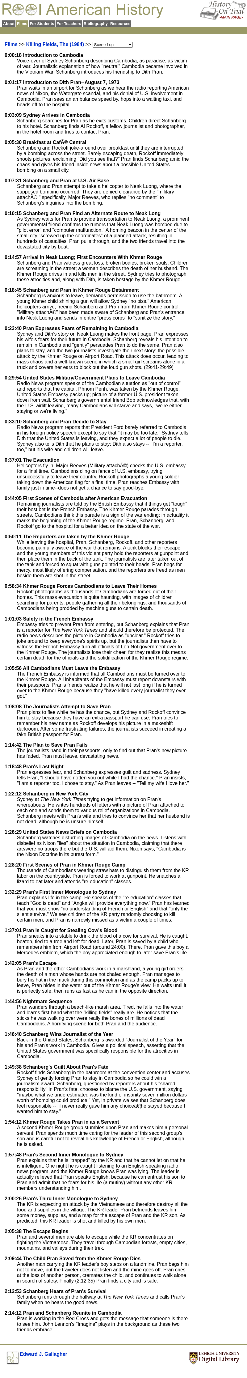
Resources (120, 23)
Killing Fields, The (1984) (55, 44)
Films (11, 44)
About (9, 23)
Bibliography (96, 23)
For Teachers (69, 23)
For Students (42, 23)
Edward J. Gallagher (43, 1354)
